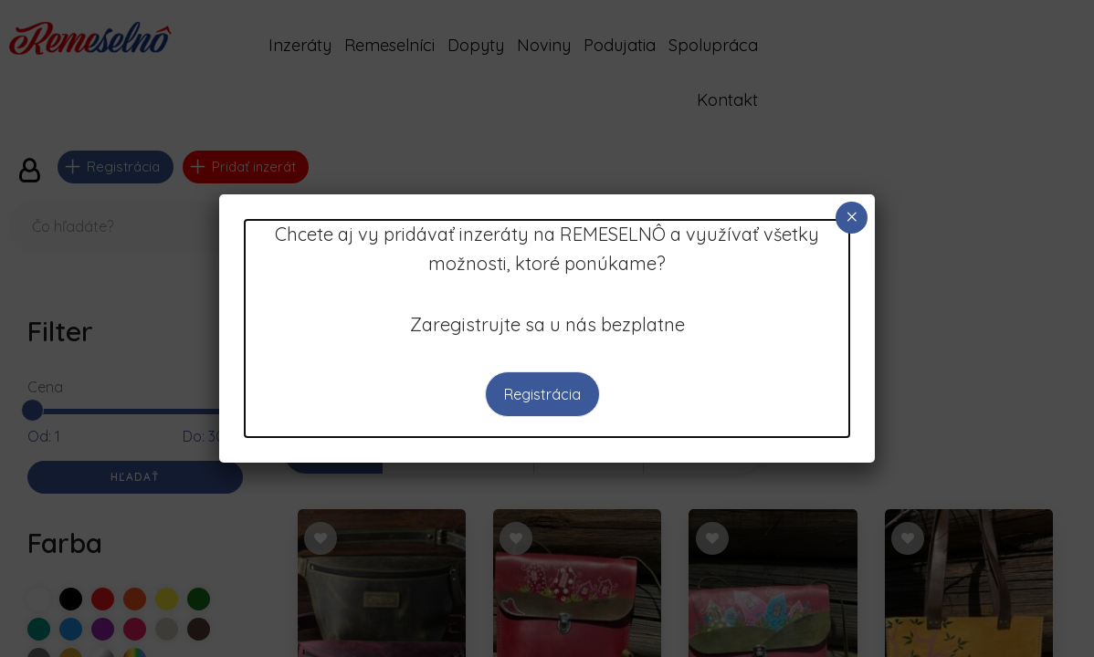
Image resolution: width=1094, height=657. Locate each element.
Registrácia (542, 394)
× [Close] (852, 216)
